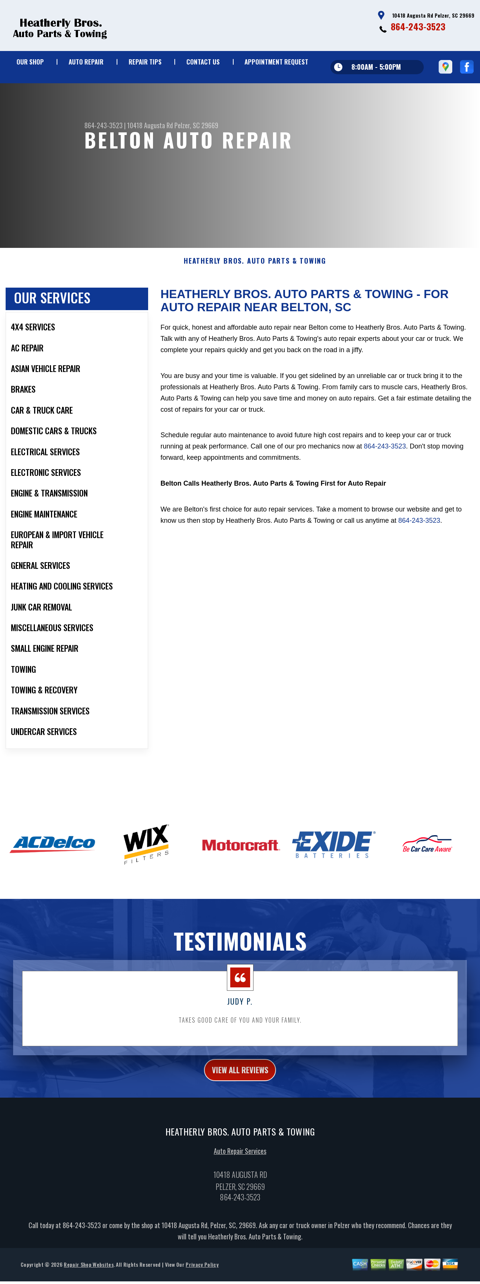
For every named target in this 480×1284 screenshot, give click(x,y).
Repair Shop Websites (88, 1272)
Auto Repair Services (240, 1158)
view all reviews (240, 1076)
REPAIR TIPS (145, 61)
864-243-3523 (418, 26)
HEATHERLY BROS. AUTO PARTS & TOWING (255, 266)
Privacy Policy (202, 1272)
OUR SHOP (30, 61)
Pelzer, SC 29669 (196, 125)
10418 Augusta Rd (150, 125)
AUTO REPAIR (86, 61)
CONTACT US (203, 61)
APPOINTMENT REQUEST (276, 61)
